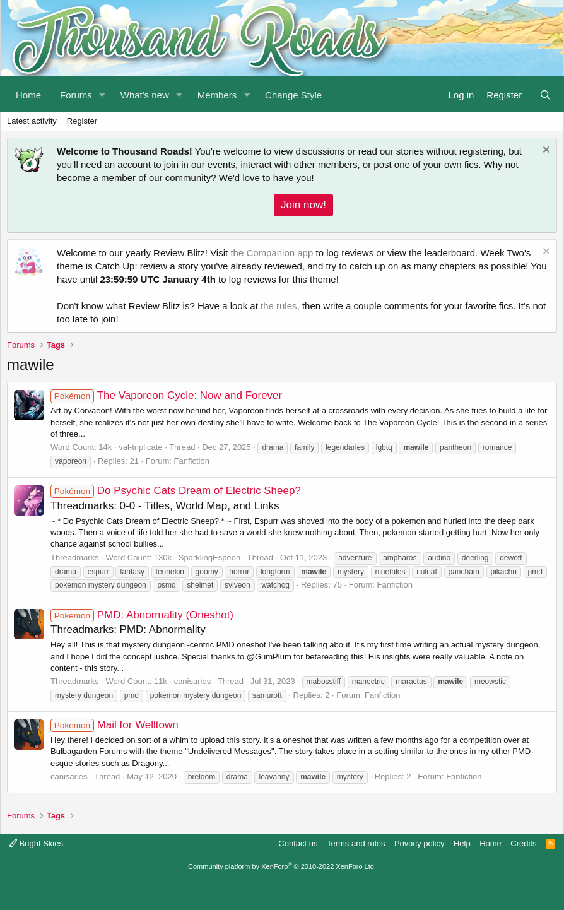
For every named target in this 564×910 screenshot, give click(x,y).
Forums (76, 95)
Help (462, 843)
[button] (102, 94)
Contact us (297, 843)
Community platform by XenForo (282, 866)
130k (163, 557)
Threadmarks (74, 557)
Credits (523, 843)
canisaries (192, 681)
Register (82, 121)
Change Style (293, 95)
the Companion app (271, 252)
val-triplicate (140, 447)
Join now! (303, 205)
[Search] (545, 94)
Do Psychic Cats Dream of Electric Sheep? (175, 491)
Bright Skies (36, 843)
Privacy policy (419, 843)
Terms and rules (356, 843)
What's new (144, 95)
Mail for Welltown (114, 725)
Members (217, 95)
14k (105, 447)
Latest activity (32, 121)
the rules (279, 305)
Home (28, 95)
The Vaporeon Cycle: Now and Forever (166, 395)
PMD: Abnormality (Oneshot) (141, 615)
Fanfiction (191, 461)
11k (160, 681)
